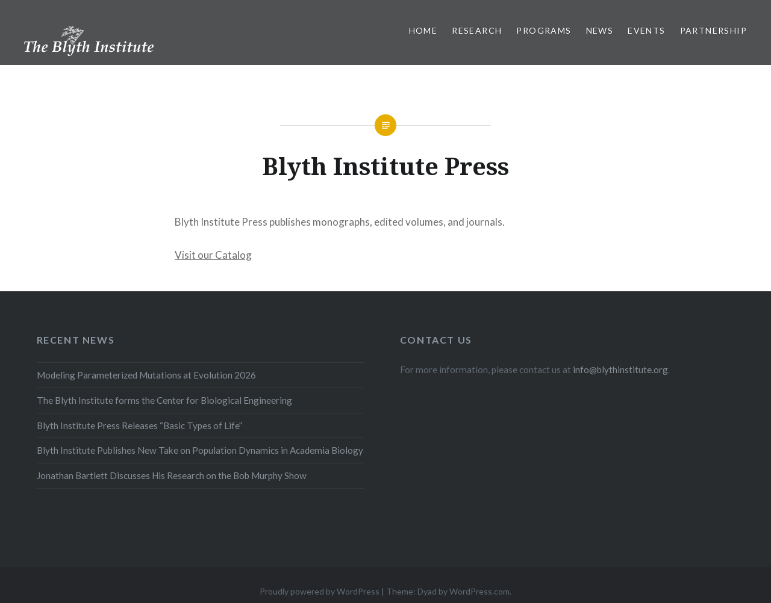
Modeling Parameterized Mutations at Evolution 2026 (146, 375)
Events (646, 30)
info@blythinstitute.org (620, 369)
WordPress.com (479, 591)
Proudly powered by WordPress (319, 591)
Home (423, 30)
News (600, 30)
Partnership (713, 30)
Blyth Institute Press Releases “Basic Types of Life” (139, 425)
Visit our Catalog (213, 255)
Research (477, 30)
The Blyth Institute (69, 47)
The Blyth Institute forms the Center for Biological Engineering (164, 400)
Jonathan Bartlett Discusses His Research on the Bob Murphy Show (172, 475)
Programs (543, 30)
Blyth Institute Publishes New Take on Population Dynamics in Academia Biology (200, 450)
